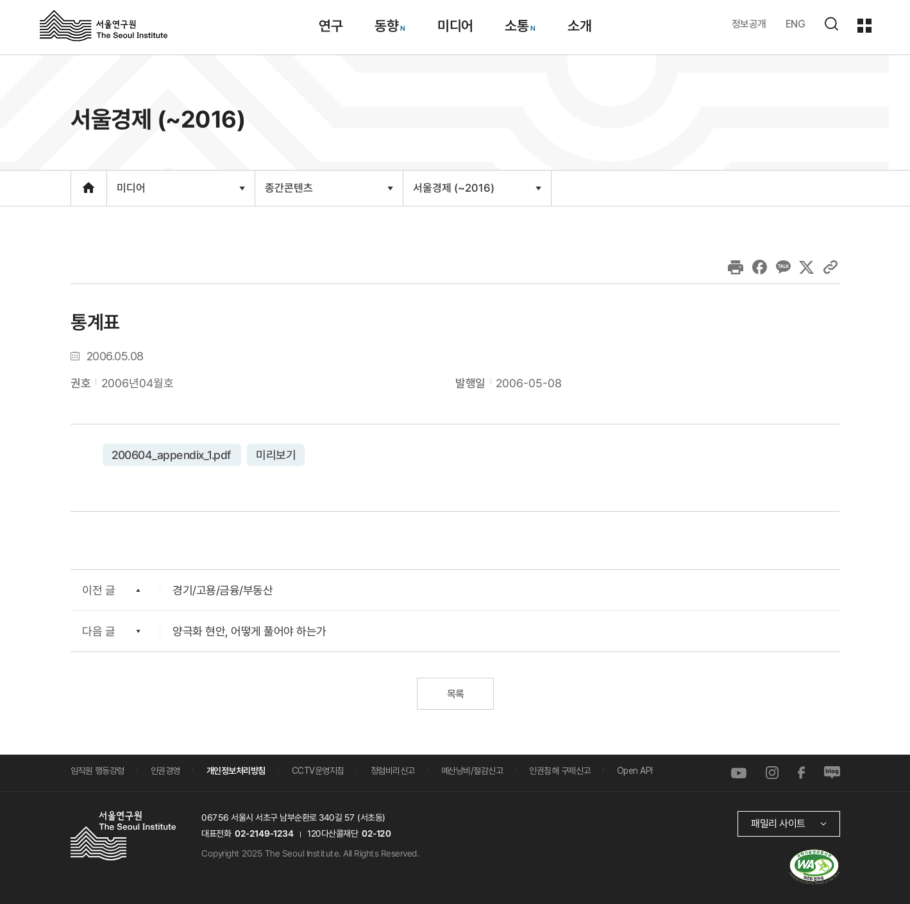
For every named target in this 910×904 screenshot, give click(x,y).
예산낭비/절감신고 (472, 771)
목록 (455, 693)
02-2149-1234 (263, 833)
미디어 (179, 193)
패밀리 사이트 (777, 823)
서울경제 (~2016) (476, 193)
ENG (795, 24)
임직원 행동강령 (97, 771)
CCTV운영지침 (318, 771)
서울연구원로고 (103, 25)
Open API (635, 771)
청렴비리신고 (393, 771)
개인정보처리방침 (235, 771)
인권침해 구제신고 (560, 771)
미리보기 (276, 454)
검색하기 (831, 24)
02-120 (375, 833)
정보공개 (749, 24)
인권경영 (165, 771)
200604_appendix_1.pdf (171, 454)
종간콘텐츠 (328, 193)
